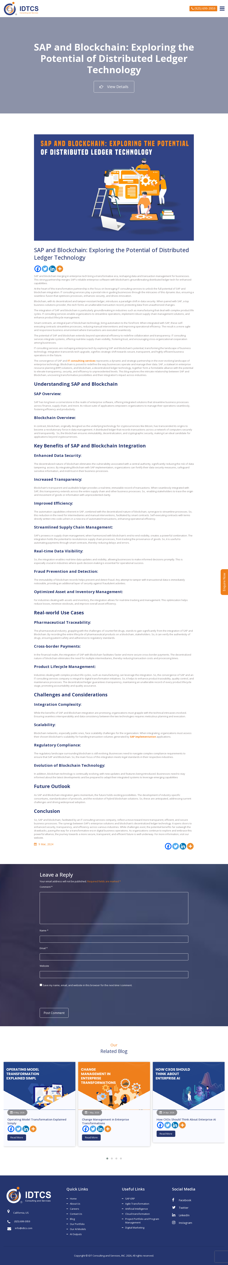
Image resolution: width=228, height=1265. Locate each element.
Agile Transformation (137, 1203)
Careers (74, 1208)
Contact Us (76, 1214)
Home (73, 1198)
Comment (46, 886)
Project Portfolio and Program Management (142, 1220)
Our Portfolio (77, 1224)
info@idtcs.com (19, 1228)
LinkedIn (180, 1215)
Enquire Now (224, 582)
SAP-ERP (130, 1198)
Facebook (181, 1200)
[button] (107, 1158)
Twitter (180, 1207)
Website (44, 966)
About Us (75, 1203)
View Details (114, 86)
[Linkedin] (52, 268)
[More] (59, 268)
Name (44, 930)
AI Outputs (76, 1234)
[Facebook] (37, 268)
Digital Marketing (134, 1227)
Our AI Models (78, 1229)
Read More (16, 1137)
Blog (72, 1219)
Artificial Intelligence (136, 1208)
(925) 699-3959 (203, 8)
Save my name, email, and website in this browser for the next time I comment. (87, 985)
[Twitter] (45, 268)
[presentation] (65, 997)
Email (44, 948)
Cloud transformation (137, 1214)
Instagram (182, 1222)
